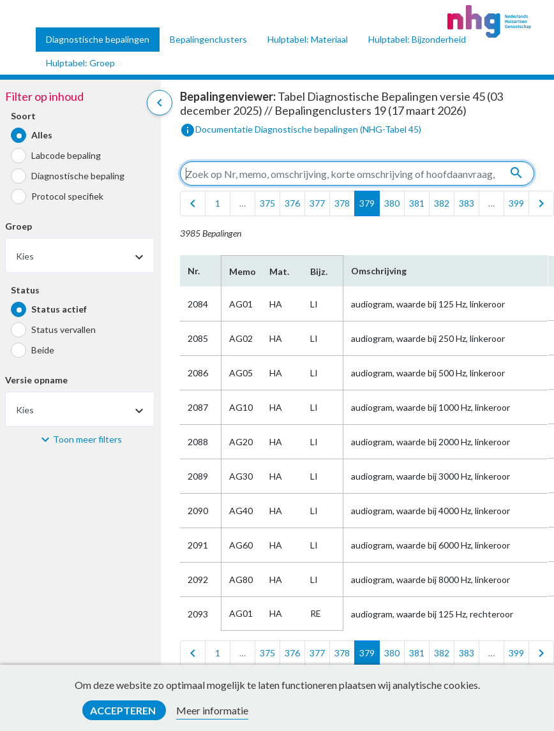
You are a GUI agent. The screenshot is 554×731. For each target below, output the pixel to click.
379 (367, 203)
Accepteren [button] (124, 710)
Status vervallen (63, 329)
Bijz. (318, 271)
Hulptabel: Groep (80, 62)
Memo (241, 271)
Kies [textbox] (25, 256)
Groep (18, 226)
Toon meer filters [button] (87, 439)
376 (292, 203)
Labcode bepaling (66, 155)
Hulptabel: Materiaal (307, 39)
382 (441, 203)
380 (392, 203)
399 (516, 203)
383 (466, 203)
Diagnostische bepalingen (97, 39)
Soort (23, 115)
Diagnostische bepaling (77, 175)
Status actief (59, 309)
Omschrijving (379, 270)
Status (25, 289)
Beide (42, 349)
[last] (541, 203)
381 (416, 203)
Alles (41, 134)
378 (342, 203)
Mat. (279, 271)
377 (317, 203)
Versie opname (36, 379)
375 (267, 203)
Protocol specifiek (67, 196)
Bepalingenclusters (208, 39)
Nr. (194, 270)
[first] (193, 203)
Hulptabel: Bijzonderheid (417, 39)
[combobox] (79, 255)
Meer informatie (212, 710)
